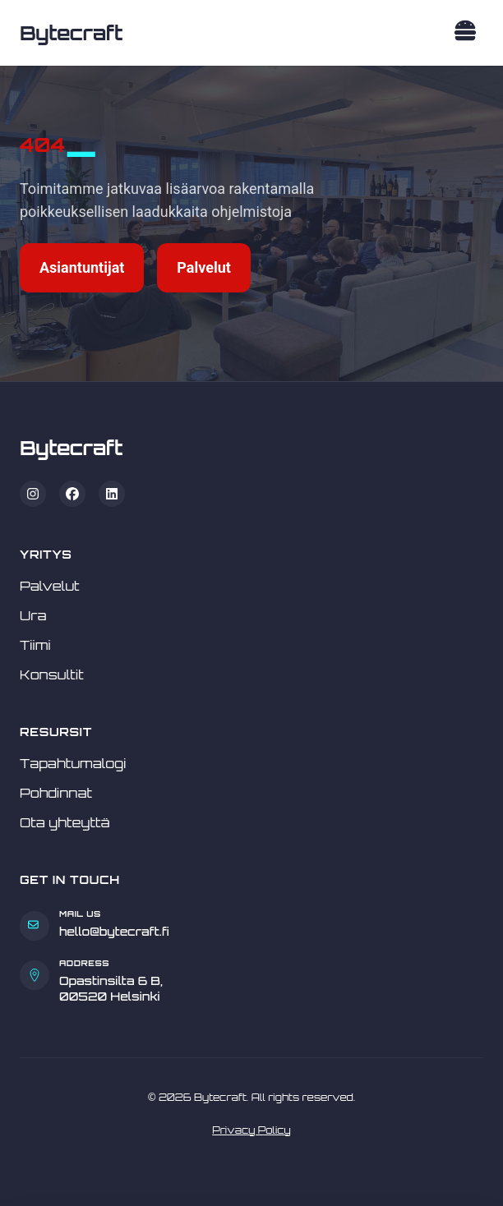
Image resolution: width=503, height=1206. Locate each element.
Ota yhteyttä (65, 822)
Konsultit (52, 674)
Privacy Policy (251, 1130)
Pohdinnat (56, 793)
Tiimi (35, 645)
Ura (33, 615)
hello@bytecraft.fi (114, 931)
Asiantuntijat (81, 267)
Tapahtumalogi (73, 763)
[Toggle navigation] (465, 33)
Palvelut (204, 267)
